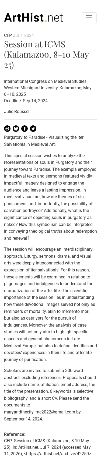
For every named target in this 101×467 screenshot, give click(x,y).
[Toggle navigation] (89, 17)
